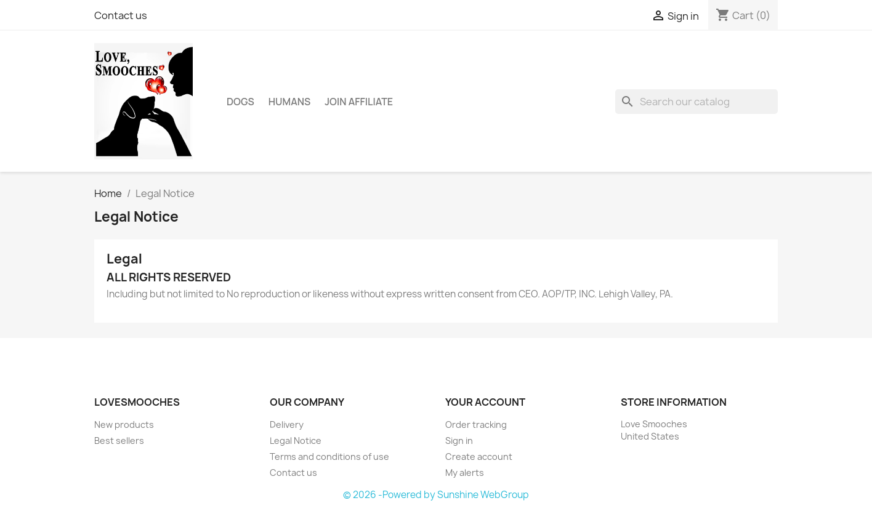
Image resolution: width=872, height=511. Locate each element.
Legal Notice (295, 440)
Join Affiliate (359, 101)
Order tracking (476, 424)
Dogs (240, 101)
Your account (485, 402)
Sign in (459, 440)
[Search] (696, 101)
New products (124, 424)
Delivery (287, 424)
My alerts (464, 472)
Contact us (120, 15)
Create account (478, 456)
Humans (289, 101)
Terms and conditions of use (329, 456)
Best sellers (119, 440)
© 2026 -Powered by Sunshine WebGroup (436, 494)
